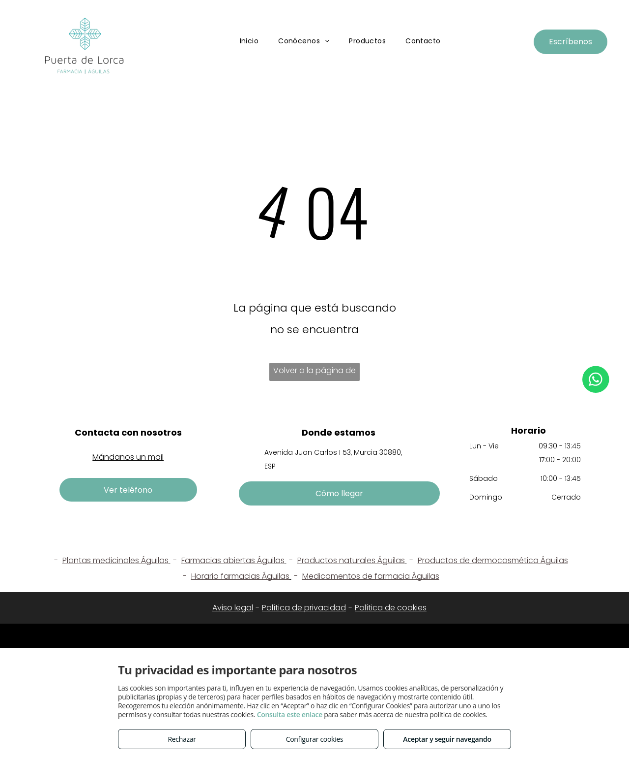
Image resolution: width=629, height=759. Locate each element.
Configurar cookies (314, 739)
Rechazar (182, 739)
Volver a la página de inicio (314, 373)
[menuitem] (249, 41)
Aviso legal (232, 607)
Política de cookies (391, 607)
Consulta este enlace (289, 714)
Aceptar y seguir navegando (447, 739)
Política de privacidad (304, 607)
